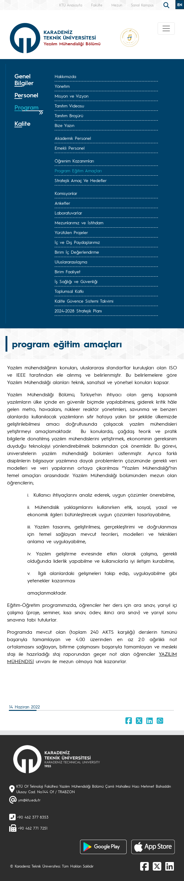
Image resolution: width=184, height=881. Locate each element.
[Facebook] (144, 866)
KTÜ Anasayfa (70, 4)
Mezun (116, 4)
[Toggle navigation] (166, 28)
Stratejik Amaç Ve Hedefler (81, 180)
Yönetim (62, 86)
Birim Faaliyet (67, 271)
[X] (157, 866)
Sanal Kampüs (142, 4)
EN (179, 4)
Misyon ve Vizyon (71, 96)
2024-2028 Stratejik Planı (78, 310)
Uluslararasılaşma (71, 261)
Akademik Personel (73, 138)
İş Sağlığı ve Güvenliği (76, 281)
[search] (167, 4)
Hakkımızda (65, 76)
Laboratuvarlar (68, 212)
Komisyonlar (66, 193)
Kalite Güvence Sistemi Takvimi (84, 301)
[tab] (29, 79)
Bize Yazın (64, 125)
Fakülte (96, 4)
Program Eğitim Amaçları (78, 170)
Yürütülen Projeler (71, 232)
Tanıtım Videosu (69, 105)
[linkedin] (169, 866)
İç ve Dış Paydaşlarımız (77, 242)
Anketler (62, 203)
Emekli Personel (70, 148)
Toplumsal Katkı (69, 291)
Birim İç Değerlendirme (77, 252)
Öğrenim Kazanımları (74, 160)
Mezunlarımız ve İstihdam (79, 222)
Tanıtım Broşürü (69, 115)
